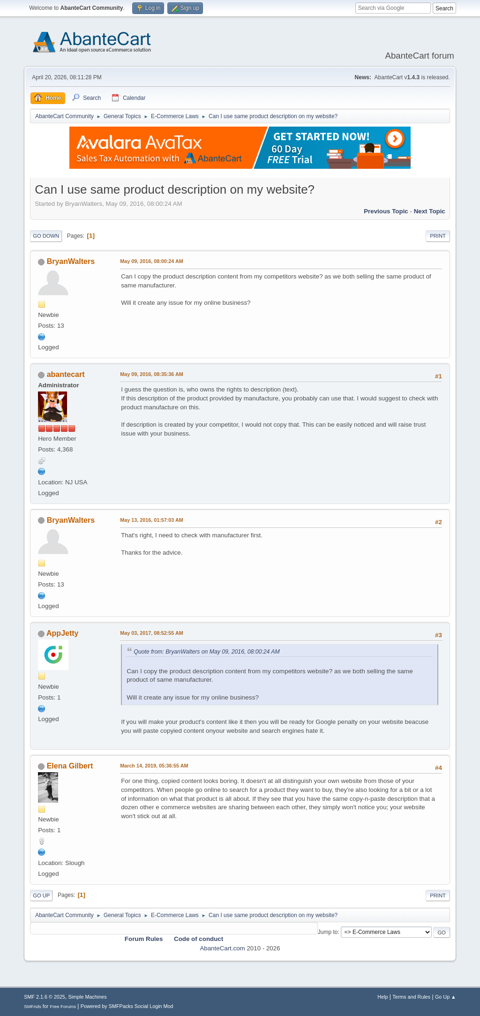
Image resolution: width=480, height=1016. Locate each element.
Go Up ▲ (445, 997)
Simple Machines (87, 997)
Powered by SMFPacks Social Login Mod (127, 1006)
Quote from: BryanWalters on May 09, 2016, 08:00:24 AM (206, 651)
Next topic (429, 211)
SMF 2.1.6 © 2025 (44, 997)
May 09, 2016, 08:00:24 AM (151, 261)
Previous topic (386, 211)
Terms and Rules (411, 997)
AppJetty (62, 633)
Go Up (41, 895)
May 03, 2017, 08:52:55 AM (151, 633)
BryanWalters (71, 261)
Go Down (46, 236)
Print (438, 236)
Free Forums (63, 1006)
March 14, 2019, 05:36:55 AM (154, 765)
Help (382, 997)
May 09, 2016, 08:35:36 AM (151, 374)
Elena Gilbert (70, 766)
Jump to (328, 932)
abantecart (66, 374)
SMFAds (32, 1006)
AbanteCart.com (222, 948)
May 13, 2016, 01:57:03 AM (151, 520)
